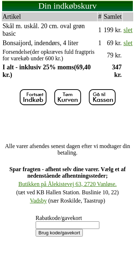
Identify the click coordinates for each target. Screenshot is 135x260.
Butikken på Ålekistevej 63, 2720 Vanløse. (67, 184)
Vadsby (38, 201)
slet (127, 30)
